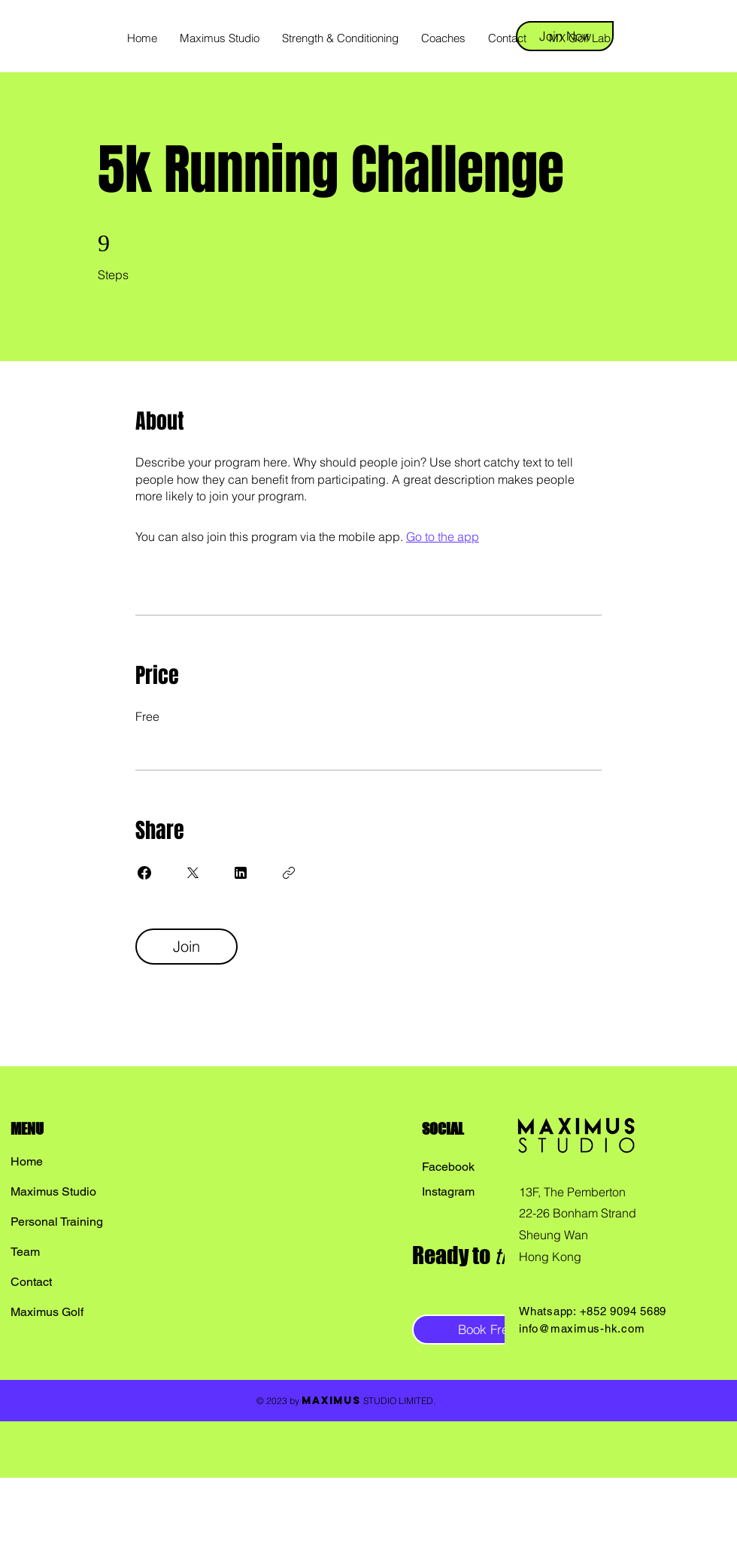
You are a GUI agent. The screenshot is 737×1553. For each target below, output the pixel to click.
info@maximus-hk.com (581, 1328)
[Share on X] (192, 873)
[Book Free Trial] (499, 1329)
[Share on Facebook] (144, 873)
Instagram (448, 1191)
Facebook (448, 1166)
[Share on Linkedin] (241, 873)
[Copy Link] (289, 873)
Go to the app (442, 536)
